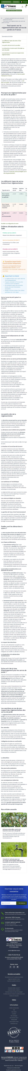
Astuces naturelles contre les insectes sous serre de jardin (12, 830)
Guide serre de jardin (14, 995)
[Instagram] (14, 967)
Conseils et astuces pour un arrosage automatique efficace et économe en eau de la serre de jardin (14, 860)
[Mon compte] (22, 6)
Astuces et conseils (7, 19)
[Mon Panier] (25, 6)
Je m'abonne (21, 903)
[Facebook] (10, 967)
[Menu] (2, 6)
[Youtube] (17, 967)
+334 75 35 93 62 (6, 1)
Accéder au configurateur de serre (9, 223)
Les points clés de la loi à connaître (11, 45)
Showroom (16, 1)
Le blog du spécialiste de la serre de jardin (14, 18)
